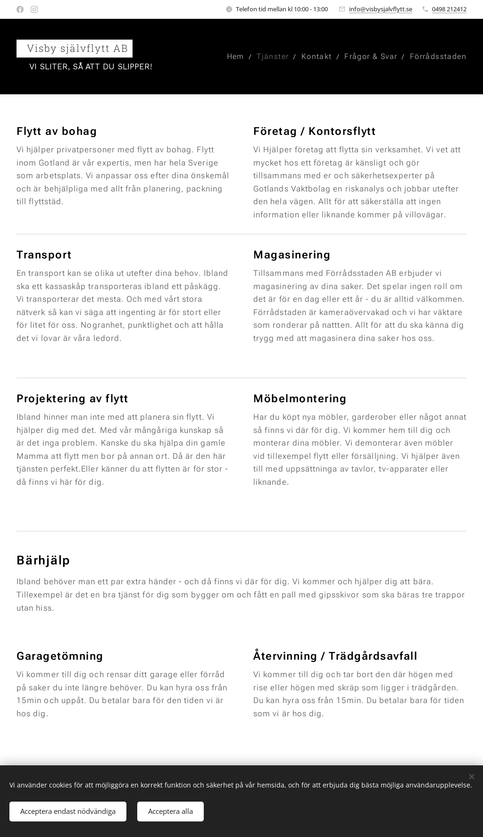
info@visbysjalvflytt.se (380, 9)
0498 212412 (449, 9)
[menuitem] (233, 56)
